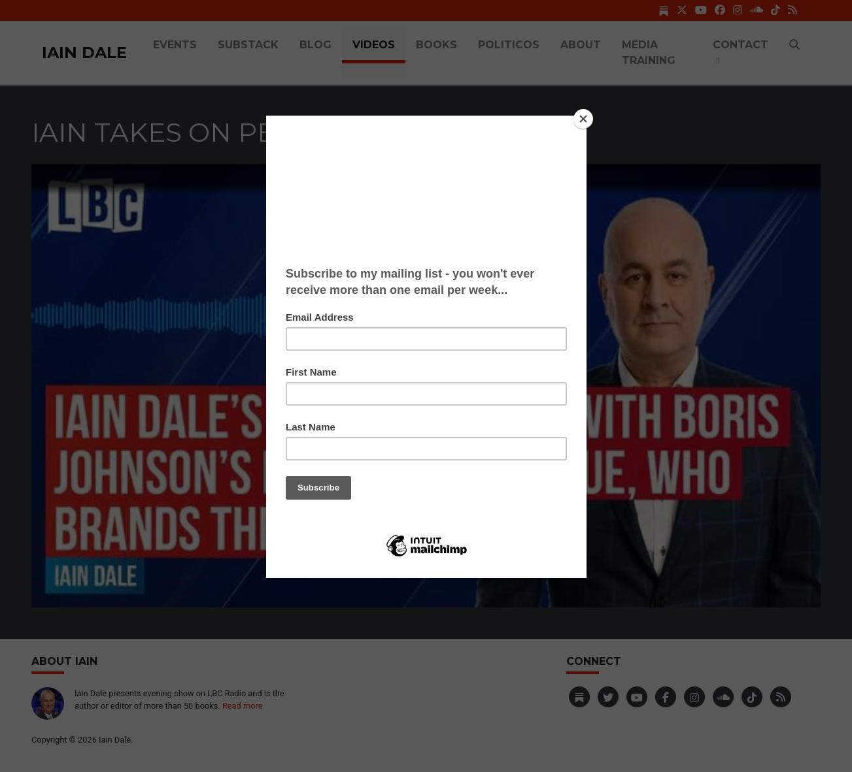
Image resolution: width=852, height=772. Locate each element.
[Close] (583, 119)
